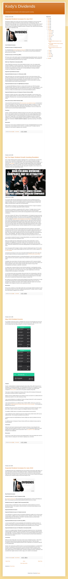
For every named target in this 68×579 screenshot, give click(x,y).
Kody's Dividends (20, 6)
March (50, 53)
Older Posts (40, 561)
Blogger (38, 573)
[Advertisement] (23, 144)
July (49, 38)
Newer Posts (8, 561)
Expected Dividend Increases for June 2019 (19, 468)
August (50, 36)
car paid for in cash (31, 429)
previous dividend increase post (19, 49)
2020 (49, 27)
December (50, 30)
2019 (49, 29)
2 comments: (17, 131)
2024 (49, 21)
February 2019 (13, 389)
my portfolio (11, 163)
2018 (49, 58)
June (49, 39)
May (49, 50)
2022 (49, 24)
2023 (49, 23)
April (49, 51)
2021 (49, 26)
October (50, 33)
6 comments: (17, 442)
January (50, 56)
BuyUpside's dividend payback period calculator (22, 218)
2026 (49, 18)
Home (24, 561)
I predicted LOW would (10, 498)
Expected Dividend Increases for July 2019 (18, 19)
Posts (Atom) (12, 566)
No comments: (17, 557)
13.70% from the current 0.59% (34, 254)
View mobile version (23, 563)
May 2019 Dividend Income (14, 319)
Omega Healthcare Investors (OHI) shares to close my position (23, 404)
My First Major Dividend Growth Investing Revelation (22, 157)
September (51, 35)
